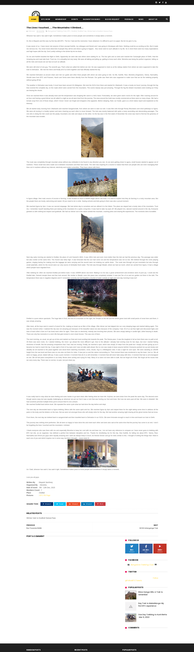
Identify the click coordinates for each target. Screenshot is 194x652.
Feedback (126, 19)
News (138, 19)
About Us (150, 19)
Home (31, 19)
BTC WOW (43, 19)
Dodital (74, 32)
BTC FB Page (45, 556)
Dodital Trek (82, 32)
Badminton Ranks (89, 19)
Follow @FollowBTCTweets (141, 66)
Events (72, 19)
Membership (58, 19)
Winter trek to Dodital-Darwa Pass (99, 32)
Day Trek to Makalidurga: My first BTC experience (151, 92)
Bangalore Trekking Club (57, 32)
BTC (69, 32)
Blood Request (110, 19)
